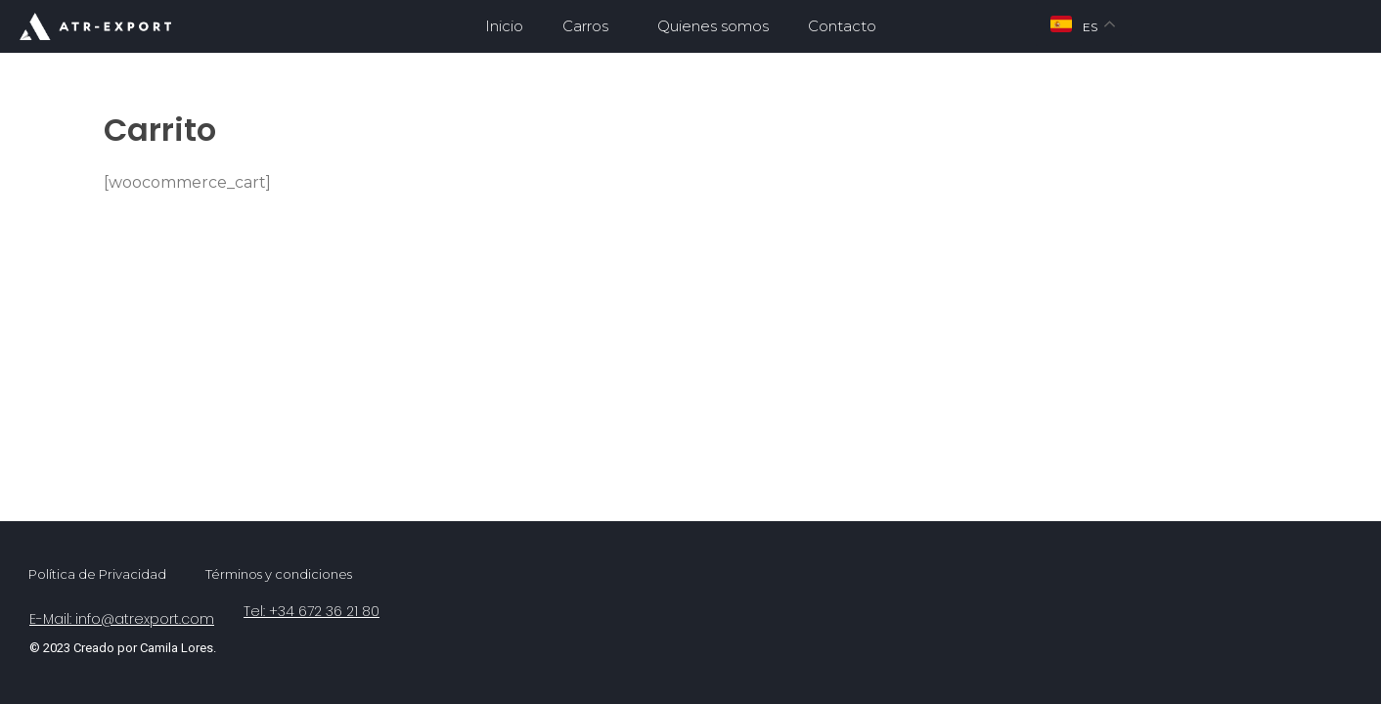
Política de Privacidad (97, 574)
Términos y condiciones (278, 574)
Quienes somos (713, 26)
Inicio (504, 26)
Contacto (842, 26)
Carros (590, 26)
